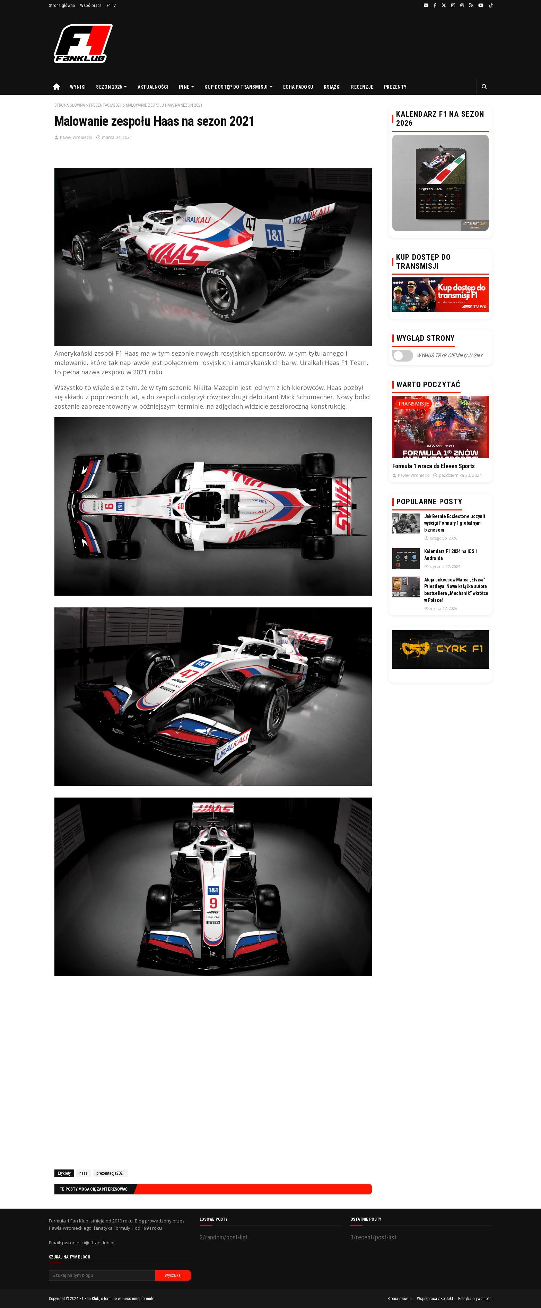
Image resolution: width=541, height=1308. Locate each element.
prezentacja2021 (105, 105)
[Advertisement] (213, 1080)
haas (83, 1173)
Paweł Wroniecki (76, 137)
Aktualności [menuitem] (153, 87)
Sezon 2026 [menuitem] (109, 87)
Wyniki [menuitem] (78, 87)
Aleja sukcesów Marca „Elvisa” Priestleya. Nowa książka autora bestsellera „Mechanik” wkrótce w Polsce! (456, 590)
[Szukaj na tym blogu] (102, 1275)
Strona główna (62, 5)
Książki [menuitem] (332, 87)
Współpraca (91, 5)
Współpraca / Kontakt (435, 1298)
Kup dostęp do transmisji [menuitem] (236, 87)
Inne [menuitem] (184, 87)
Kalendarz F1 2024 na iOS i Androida (450, 555)
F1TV (111, 5)
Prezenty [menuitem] (395, 87)
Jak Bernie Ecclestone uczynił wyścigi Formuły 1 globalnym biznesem (454, 523)
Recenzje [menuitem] (362, 87)
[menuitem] (57, 87)
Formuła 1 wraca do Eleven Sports (433, 466)
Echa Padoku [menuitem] (298, 87)
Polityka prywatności (475, 1298)
